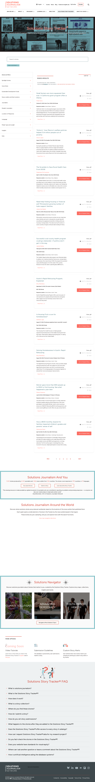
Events (48, 4)
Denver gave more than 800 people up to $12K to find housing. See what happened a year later (50, 387)
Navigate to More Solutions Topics (47, 622)
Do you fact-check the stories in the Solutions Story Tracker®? (33, 739)
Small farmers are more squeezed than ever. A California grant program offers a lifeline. (51, 95)
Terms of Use (78, 778)
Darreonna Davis (40, 429)
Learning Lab (41, 11)
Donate (81, 4)
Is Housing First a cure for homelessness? (46, 316)
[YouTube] (76, 768)
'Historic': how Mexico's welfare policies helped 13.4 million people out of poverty (51, 132)
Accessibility (63, 778)
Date (16, 136)
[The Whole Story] (81, 768)
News (52, 4)
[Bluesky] (68, 766)
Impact (20, 11)
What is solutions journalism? (19, 688)
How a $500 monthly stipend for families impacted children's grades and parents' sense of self (51, 424)
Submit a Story (44, 485)
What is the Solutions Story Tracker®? (23, 693)
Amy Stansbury (40, 283)
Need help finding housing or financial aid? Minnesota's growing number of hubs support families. (50, 204)
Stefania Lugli (40, 319)
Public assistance (12, 65)
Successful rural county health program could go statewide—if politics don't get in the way (51, 241)
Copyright (70, 778)
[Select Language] (41, 4)
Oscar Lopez (39, 137)
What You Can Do (82, 11)
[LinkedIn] (72, 768)
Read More (40, 119)
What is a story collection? (18, 704)
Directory (52, 11)
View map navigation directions (47, 518)
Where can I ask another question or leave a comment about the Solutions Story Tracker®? (44, 749)
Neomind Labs (27, 778)
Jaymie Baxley (40, 246)
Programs (30, 11)
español (22, 655)
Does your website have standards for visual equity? (28, 744)
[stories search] (47, 60)
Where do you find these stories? (21, 709)
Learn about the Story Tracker (64, 485)
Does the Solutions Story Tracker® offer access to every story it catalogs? (37, 729)
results (46, 84)
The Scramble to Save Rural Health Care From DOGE (51, 168)
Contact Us (56, 778)
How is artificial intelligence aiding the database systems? (31, 755)
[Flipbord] (85, 768)
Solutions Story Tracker (65, 11)
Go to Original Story (84, 105)
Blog (56, 4)
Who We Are (10, 11)
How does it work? (15, 698)
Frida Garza (39, 100)
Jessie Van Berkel (41, 209)
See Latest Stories (27, 485)
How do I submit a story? (18, 714)
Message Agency (17, 778)
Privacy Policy (86, 778)
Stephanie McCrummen (42, 172)
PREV (48, 459)
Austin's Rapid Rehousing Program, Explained (49, 280)
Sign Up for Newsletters (33, 767)
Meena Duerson (40, 392)
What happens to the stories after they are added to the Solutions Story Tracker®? (41, 724)
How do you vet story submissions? (22, 719)
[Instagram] (88, 768)
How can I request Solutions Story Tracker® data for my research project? (37, 734)
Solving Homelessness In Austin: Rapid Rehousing (50, 351)
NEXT (79, 459)
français (7, 657)
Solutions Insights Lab (64, 4)
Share (87, 93)
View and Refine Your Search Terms (66, 84)
